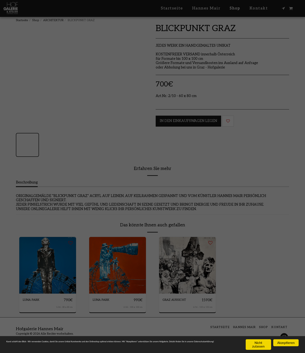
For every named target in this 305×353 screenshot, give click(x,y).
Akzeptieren (286, 342)
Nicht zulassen (258, 344)
